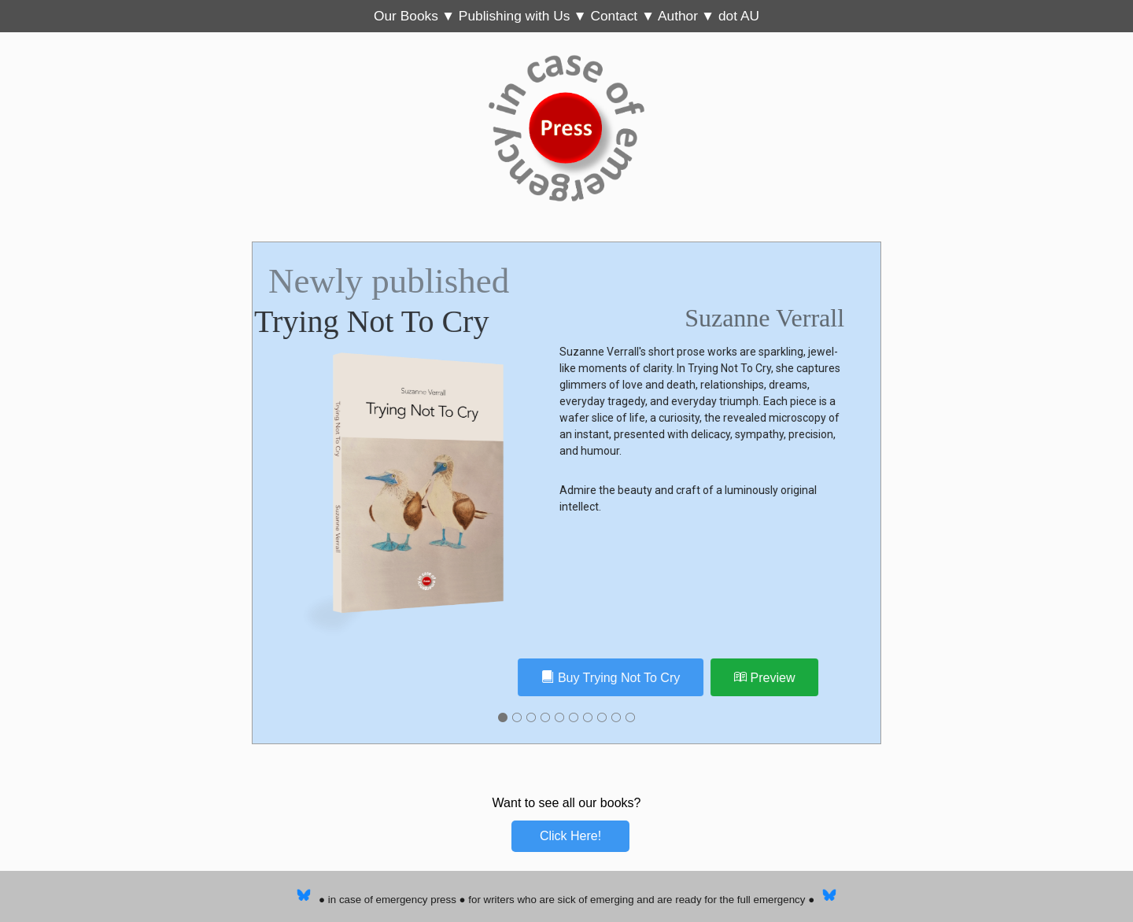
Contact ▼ (624, 16)
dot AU (738, 16)
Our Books (406, 16)
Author (678, 16)
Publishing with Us (514, 16)
